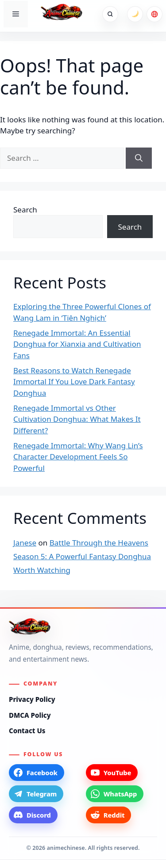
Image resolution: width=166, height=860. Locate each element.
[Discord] (33, 815)
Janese (24, 543)
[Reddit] (108, 815)
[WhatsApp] (114, 793)
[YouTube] (112, 772)
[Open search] (110, 14)
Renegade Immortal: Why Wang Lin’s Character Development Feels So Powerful (78, 456)
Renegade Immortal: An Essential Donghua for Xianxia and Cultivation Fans (77, 344)
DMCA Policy (30, 715)
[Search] (139, 158)
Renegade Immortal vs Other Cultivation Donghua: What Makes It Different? (77, 419)
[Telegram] (36, 793)
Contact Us (27, 730)
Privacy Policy (32, 699)
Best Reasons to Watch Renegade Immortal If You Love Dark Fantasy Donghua (74, 381)
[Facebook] (36, 772)
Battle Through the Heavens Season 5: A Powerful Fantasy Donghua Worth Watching (82, 556)
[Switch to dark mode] (135, 14)
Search (25, 210)
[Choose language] (154, 14)
